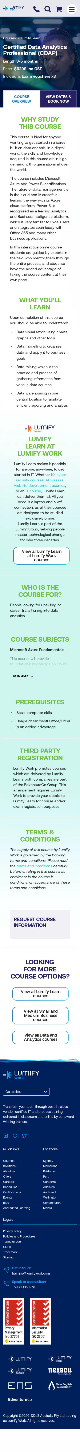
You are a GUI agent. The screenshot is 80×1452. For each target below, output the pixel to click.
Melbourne (50, 1166)
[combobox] (5, 1091)
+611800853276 (23, 1287)
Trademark (10, 1252)
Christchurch (52, 1202)
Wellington (50, 1197)
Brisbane (49, 1171)
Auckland (49, 1192)
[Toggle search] (47, 9)
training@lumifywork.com (31, 1273)
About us (9, 1171)
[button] (21, 98)
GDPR (7, 1247)
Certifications (12, 1192)
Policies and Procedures (19, 1236)
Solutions (9, 1166)
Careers (8, 1181)
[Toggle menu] (72, 9)
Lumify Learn (30, 38)
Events (7, 1197)
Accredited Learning (16, 1208)
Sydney (48, 1160)
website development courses (39, 485)
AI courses (54, 480)
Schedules (10, 1187)
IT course (33, 491)
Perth (46, 1176)
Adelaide (49, 1187)
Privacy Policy (12, 1231)
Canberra (49, 1181)
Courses (9, 38)
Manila (47, 1208)
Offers (7, 1176)
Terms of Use (12, 1241)
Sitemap (8, 1257)
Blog (6, 1202)
